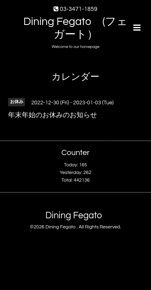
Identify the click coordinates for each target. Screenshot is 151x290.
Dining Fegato (74, 215)
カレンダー (75, 77)
